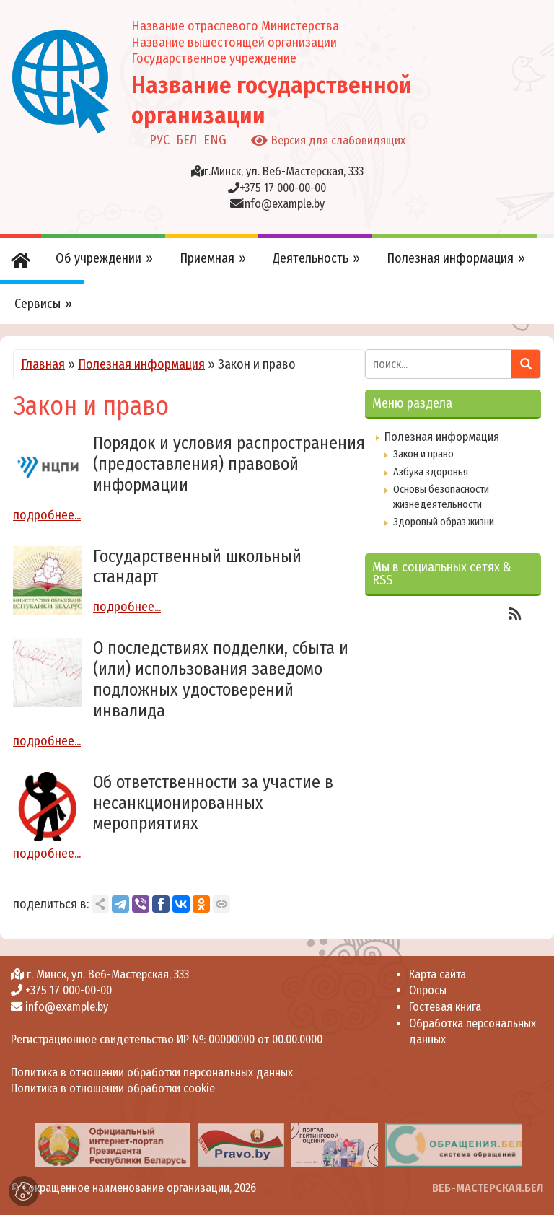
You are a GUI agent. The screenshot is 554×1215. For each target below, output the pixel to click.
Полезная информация (141, 364)
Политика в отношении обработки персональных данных (152, 1072)
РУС (159, 140)
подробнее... (47, 515)
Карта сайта (437, 974)
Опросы (428, 990)
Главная (43, 364)
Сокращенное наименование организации (125, 1188)
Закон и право (423, 453)
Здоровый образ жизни (443, 521)
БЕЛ (186, 140)
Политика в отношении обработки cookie (113, 1088)
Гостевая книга (445, 1007)
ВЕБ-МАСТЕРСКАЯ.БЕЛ (487, 1188)
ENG (215, 140)
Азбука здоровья (430, 471)
